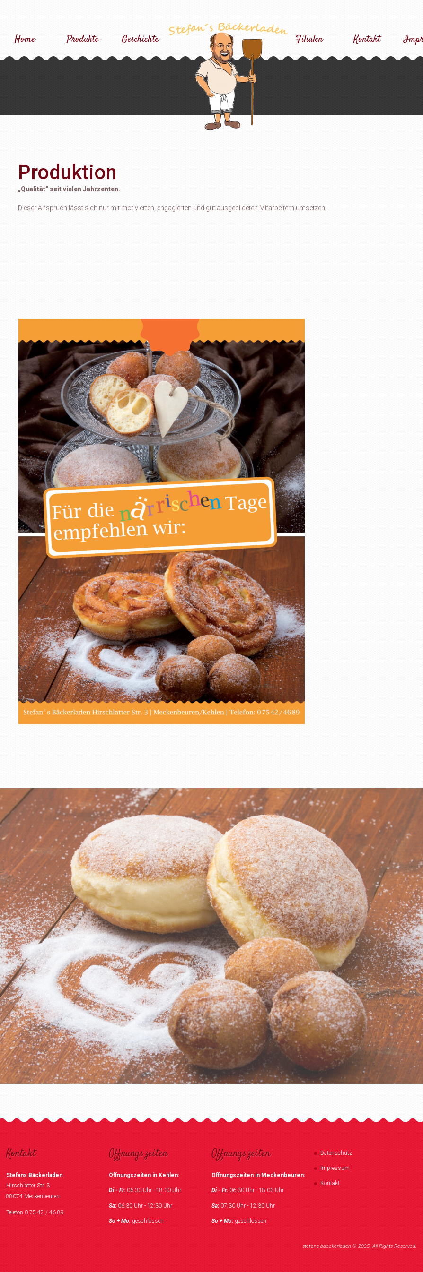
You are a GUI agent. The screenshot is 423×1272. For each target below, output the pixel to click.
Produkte (82, 39)
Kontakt (366, 39)
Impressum (335, 1168)
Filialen (309, 39)
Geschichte (140, 39)
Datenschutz (336, 1153)
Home (25, 39)
